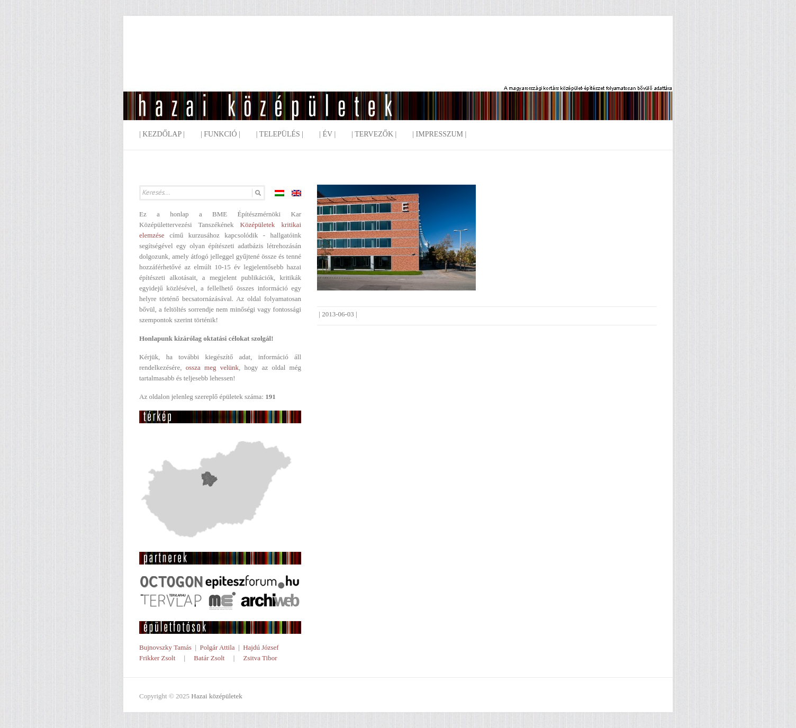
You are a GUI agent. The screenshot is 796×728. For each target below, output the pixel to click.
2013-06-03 (338, 314)
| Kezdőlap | (162, 134)
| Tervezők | (373, 134)
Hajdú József (261, 647)
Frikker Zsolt (157, 658)
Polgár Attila (217, 647)
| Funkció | (220, 134)
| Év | (327, 134)
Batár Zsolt (209, 658)
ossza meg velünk (212, 367)
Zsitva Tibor (260, 658)
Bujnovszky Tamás (165, 647)
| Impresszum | (439, 134)
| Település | (279, 134)
